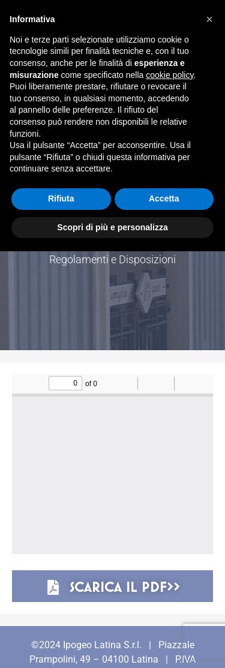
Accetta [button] (164, 198)
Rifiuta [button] (61, 198)
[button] (209, 19)
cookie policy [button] (169, 75)
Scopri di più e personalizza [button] (112, 227)
